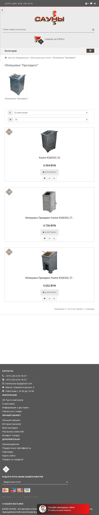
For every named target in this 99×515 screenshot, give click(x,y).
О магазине (8, 404)
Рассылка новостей (13, 431)
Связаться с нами (12, 411)
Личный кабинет (11, 420)
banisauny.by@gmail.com (19, 383)
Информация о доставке (15, 407)
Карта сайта (9, 455)
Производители (10, 444)
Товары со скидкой (12, 459)
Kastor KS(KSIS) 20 (49, 157)
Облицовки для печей (40, 58)
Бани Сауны (17, 497)
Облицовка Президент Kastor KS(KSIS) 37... (49, 277)
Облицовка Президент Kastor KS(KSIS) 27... (49, 217)
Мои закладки (10, 428)
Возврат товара (11, 435)
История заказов (11, 424)
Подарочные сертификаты (16, 448)
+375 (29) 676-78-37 (16, 376)
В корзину (50, 172)
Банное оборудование (18, 58)
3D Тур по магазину (12, 400)
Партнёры (7, 452)
